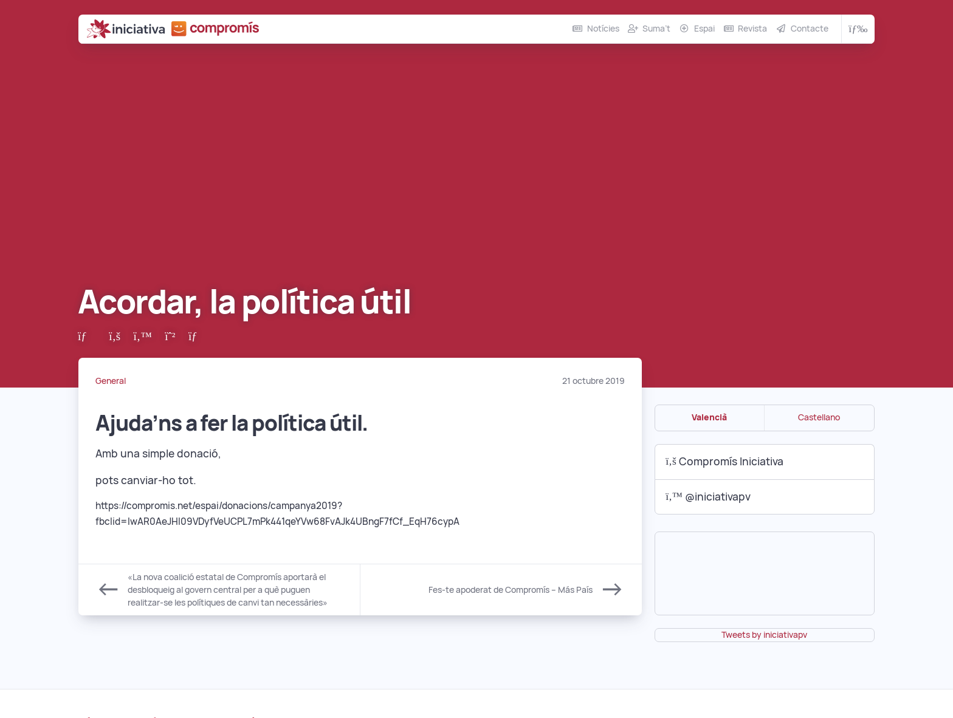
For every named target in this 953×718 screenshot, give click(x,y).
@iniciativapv (708, 497)
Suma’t (656, 28)
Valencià (709, 417)
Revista (752, 28)
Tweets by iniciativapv (764, 634)
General (110, 380)
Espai (704, 28)
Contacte (809, 28)
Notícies (603, 28)
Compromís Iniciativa (724, 461)
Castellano (819, 417)
